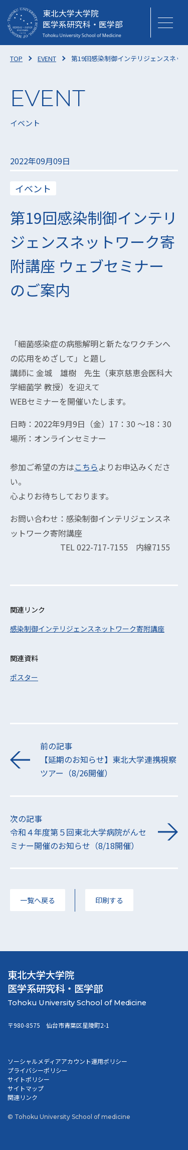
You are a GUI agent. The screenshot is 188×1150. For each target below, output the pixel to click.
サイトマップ (26, 1088)
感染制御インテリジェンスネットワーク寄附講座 (87, 629)
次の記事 (79, 832)
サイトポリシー (29, 1079)
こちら (86, 467)
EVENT (47, 58)
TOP (16, 58)
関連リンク (23, 1097)
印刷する (109, 900)
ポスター (24, 677)
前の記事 (109, 760)
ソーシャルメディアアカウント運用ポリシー (67, 1061)
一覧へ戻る (37, 900)
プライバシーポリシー (38, 1070)
